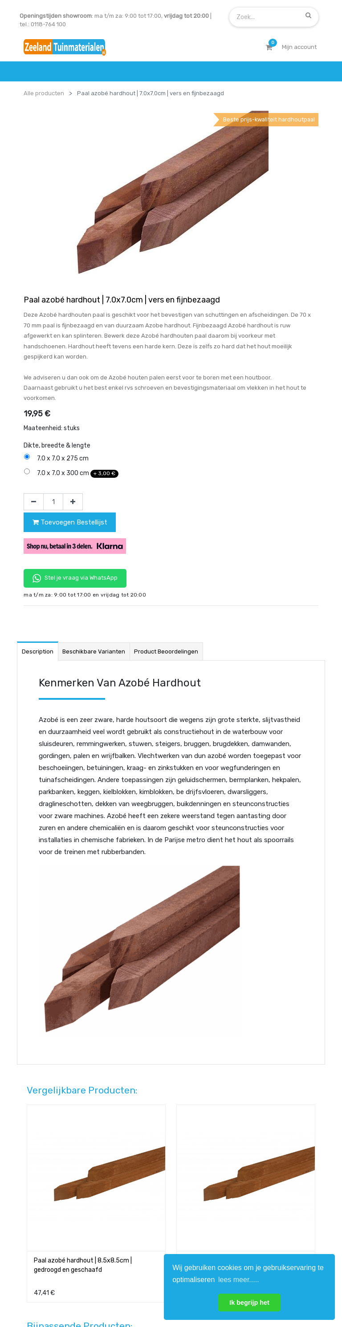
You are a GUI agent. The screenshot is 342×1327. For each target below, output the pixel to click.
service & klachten (49, 1181)
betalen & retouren (50, 1146)
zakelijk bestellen (150, 1164)
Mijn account (60, 1293)
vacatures (140, 1181)
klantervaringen (148, 1146)
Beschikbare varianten (93, 491)
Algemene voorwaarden (126, 1293)
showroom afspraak (256, 1129)
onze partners (248, 1181)
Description (37, 491)
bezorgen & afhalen (51, 1164)
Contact (47, 1067)
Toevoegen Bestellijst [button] (70, 362)
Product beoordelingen (166, 491)
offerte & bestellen (50, 1129)
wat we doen (144, 1129)
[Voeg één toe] (73, 341)
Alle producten (44, 93)
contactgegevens (253, 1146)
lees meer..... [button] (238, 1279)
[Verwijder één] (34, 341)
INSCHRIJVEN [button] (132, 1215)
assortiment (245, 1164)
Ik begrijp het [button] (249, 1302)
